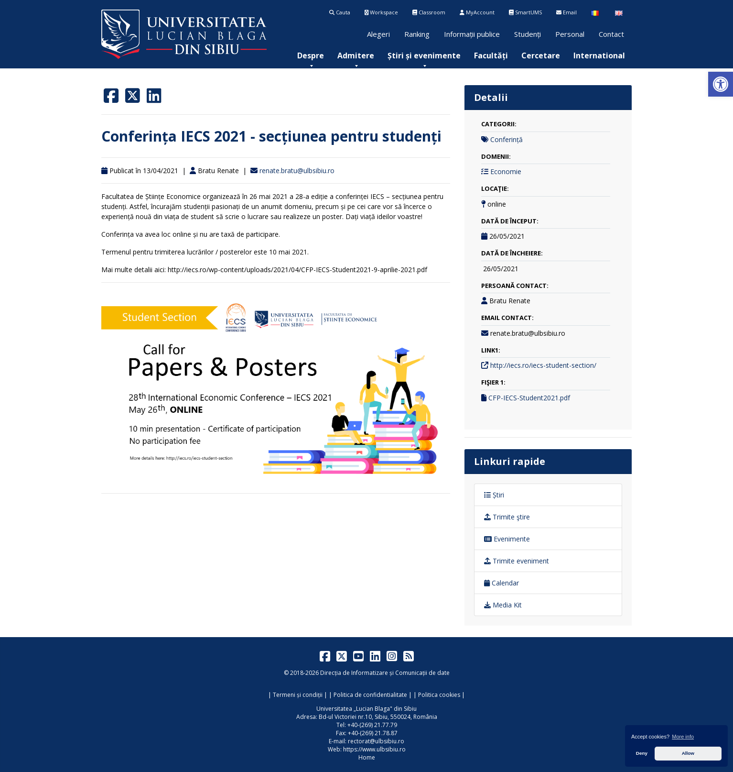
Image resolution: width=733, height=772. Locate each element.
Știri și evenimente (424, 55)
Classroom (428, 12)
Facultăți (491, 55)
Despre (310, 55)
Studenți (527, 34)
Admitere (355, 55)
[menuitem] (311, 55)
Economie (505, 171)
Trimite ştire (507, 516)
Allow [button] (688, 753)
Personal (569, 34)
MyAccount (477, 12)
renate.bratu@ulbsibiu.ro (296, 170)
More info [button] (683, 736)
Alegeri (378, 34)
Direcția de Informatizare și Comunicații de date (385, 673)
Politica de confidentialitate (370, 695)
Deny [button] (641, 753)
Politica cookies (439, 695)
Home (366, 757)
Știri (494, 494)
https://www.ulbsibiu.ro (374, 749)
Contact (611, 34)
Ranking (417, 34)
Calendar (501, 582)
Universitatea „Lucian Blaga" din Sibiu (366, 709)
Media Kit (503, 604)
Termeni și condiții (298, 695)
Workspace (381, 12)
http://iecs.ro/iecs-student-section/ (543, 365)
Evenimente (507, 538)
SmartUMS (525, 12)
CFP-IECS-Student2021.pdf (529, 397)
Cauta (339, 12)
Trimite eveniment (516, 560)
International (599, 55)
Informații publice (472, 34)
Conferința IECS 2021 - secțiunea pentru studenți (271, 136)
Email (566, 12)
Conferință (506, 139)
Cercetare (540, 55)
